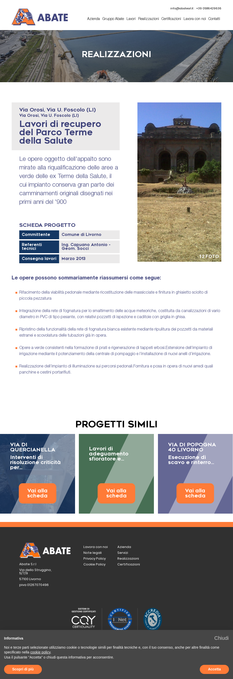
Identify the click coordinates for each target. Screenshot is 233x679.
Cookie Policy (94, 564)
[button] (221, 638)
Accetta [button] (214, 669)
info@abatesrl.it (181, 8)
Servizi (122, 552)
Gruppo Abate (113, 19)
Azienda (93, 19)
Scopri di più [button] (23, 669)
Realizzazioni (148, 19)
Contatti (214, 19)
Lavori (131, 19)
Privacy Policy (94, 558)
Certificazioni (171, 19)
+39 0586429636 (208, 8)
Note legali (92, 552)
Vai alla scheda (37, 493)
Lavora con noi (195, 19)
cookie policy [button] (40, 652)
